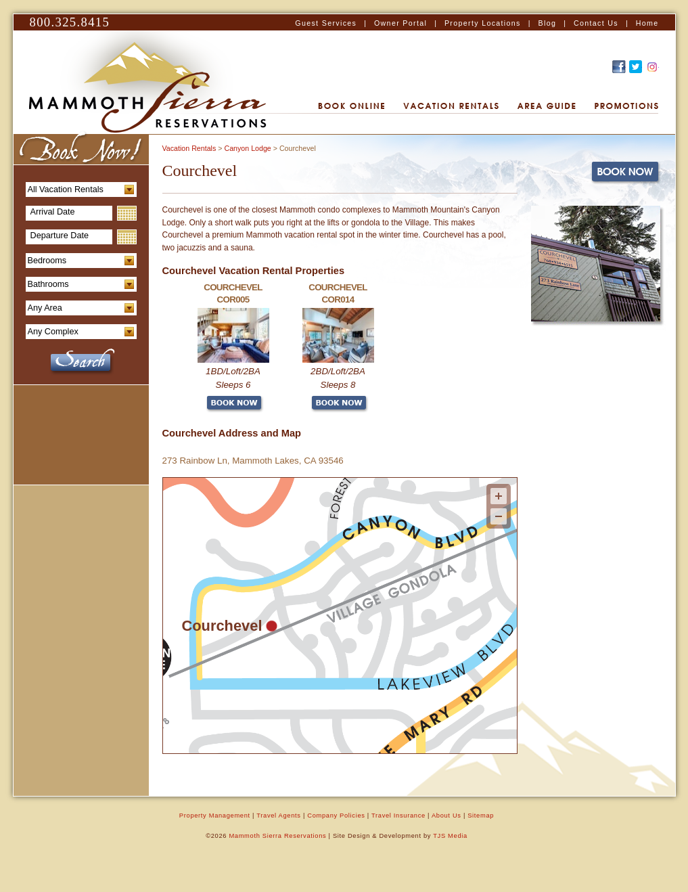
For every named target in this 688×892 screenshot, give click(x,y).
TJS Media (450, 835)
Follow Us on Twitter (635, 66)
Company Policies (336, 815)
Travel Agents (278, 815)
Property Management (214, 815)
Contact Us (596, 23)
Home (647, 23)
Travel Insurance (398, 815)
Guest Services (326, 23)
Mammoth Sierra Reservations (277, 835)
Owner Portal (400, 23)
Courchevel (221, 625)
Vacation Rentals (189, 148)
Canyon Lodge (247, 148)
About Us (446, 815)
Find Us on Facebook (619, 66)
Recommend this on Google (652, 66)
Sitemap (480, 815)
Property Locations (482, 23)
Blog (547, 23)
